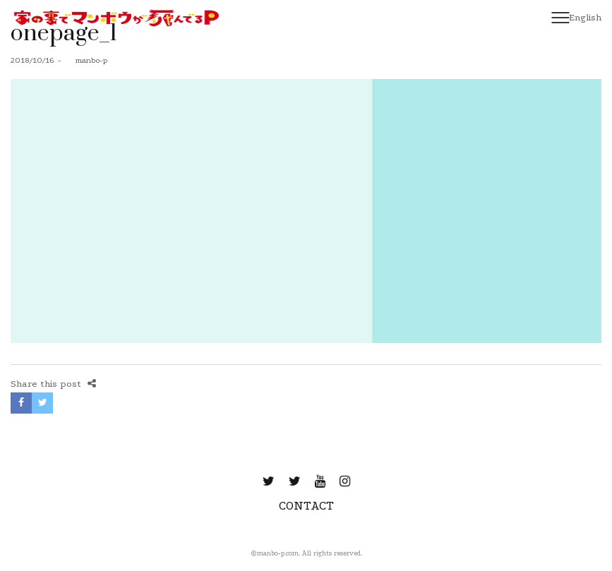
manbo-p (86, 60)
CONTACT (306, 505)
